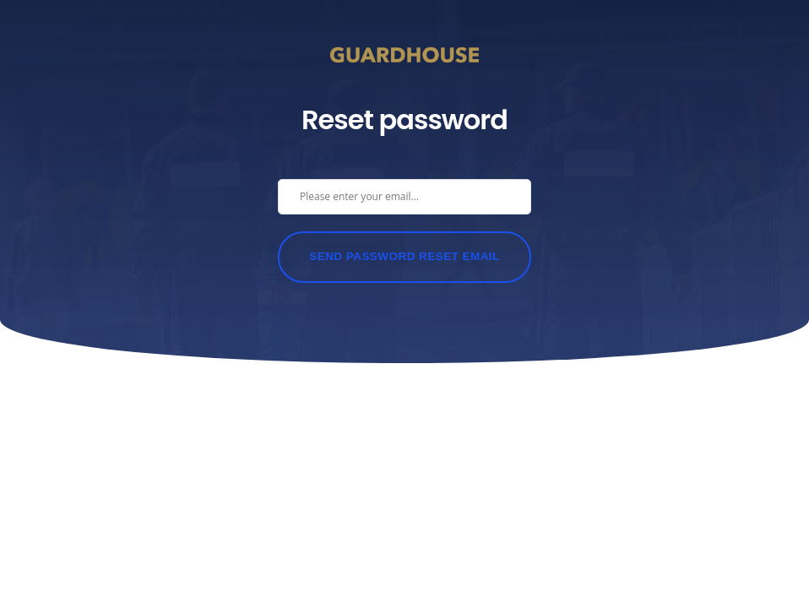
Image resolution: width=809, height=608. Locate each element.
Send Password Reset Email (404, 256)
